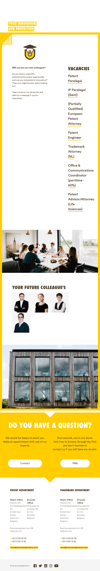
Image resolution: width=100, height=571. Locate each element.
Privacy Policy (72, 560)
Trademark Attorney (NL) (76, 151)
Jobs (14, 560)
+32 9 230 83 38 (18, 518)
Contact (25, 443)
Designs (41, 13)
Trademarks (26, 13)
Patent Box (56, 13)
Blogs (84, 556)
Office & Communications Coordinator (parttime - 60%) (81, 175)
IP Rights (59, 556)
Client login (73, 13)
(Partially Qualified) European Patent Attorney (75, 113)
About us (72, 556)
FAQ (75, 443)
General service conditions (48, 560)
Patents (11, 13)
